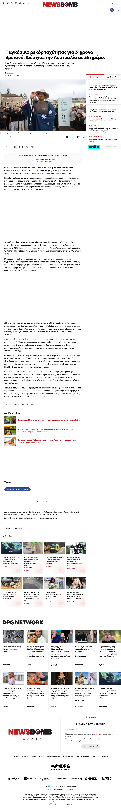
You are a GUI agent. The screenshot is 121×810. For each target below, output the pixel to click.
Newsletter (19, 518)
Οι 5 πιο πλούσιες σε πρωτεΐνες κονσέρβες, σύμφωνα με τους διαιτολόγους (10, 595)
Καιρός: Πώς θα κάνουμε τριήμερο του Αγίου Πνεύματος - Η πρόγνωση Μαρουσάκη (11, 560)
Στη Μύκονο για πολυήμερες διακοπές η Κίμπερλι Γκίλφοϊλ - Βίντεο (53, 595)
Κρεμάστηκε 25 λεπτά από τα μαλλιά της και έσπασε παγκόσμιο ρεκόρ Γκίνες (49, 420)
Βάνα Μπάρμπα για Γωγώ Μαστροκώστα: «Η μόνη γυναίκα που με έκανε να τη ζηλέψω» (75, 595)
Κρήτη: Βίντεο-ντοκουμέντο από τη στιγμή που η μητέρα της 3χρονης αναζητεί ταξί (102, 111)
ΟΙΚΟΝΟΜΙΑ (50, 10)
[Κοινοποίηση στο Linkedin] (23, 147)
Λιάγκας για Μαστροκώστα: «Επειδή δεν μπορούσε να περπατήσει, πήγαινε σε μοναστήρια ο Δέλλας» (60, 653)
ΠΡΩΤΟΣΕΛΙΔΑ (98, 10)
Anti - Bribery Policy (83, 756)
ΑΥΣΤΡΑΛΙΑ (18, 528)
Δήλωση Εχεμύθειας (38, 756)
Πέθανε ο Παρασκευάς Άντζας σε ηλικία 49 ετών (12, 649)
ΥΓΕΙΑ (58, 10)
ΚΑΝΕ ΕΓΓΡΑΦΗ (90, 746)
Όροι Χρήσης (25, 756)
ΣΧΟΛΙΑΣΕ (70, 137)
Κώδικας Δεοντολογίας (53, 756)
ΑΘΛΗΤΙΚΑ (72, 10)
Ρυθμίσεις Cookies (68, 756)
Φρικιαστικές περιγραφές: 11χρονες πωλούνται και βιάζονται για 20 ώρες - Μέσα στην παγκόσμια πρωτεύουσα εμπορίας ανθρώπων (103, 99)
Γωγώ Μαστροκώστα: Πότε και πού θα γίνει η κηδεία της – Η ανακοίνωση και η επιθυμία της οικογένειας (31, 562)
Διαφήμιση (105, 756)
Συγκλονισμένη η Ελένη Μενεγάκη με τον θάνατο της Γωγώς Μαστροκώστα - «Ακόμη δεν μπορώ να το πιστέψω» (103, 87)
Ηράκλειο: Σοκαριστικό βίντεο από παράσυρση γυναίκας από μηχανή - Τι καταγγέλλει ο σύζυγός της (32, 596)
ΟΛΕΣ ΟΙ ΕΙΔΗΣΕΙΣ (23, 10)
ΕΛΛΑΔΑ (34, 10)
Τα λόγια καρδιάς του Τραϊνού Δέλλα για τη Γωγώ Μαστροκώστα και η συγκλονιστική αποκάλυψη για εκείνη (36, 651)
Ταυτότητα (16, 756)
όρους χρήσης (98, 734)
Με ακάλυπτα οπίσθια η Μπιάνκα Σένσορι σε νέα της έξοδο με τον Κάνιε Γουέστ (104, 120)
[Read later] (83, 137)
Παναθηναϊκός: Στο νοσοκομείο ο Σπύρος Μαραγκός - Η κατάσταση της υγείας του (74, 561)
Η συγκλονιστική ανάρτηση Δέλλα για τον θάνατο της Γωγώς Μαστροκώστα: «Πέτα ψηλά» (35, 693)
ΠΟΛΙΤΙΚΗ (42, 10)
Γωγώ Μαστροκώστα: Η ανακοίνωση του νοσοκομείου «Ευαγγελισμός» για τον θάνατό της (12, 693)
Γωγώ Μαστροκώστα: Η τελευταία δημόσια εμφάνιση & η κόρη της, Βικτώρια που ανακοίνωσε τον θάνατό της (84, 694)
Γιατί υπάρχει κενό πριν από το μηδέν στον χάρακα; (103, 140)
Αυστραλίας (36, 173)
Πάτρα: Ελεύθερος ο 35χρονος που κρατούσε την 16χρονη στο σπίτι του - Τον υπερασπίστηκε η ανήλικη (103, 130)
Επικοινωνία (95, 756)
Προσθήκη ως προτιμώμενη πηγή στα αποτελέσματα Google (42, 160)
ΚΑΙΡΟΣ (89, 10)
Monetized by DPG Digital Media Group (66, 786)
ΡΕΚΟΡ (8, 528)
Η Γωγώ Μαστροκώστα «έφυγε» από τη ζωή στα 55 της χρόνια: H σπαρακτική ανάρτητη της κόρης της (60, 693)
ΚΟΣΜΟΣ (64, 10)
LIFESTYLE (81, 10)
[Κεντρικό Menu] (118, 10)
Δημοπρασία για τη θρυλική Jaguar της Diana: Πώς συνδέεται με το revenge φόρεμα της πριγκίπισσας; (108, 651)
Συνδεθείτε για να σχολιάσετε (17, 489)
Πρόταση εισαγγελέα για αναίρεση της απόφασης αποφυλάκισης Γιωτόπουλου (83, 651)
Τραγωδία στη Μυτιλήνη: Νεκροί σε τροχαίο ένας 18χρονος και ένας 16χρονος (54, 560)
